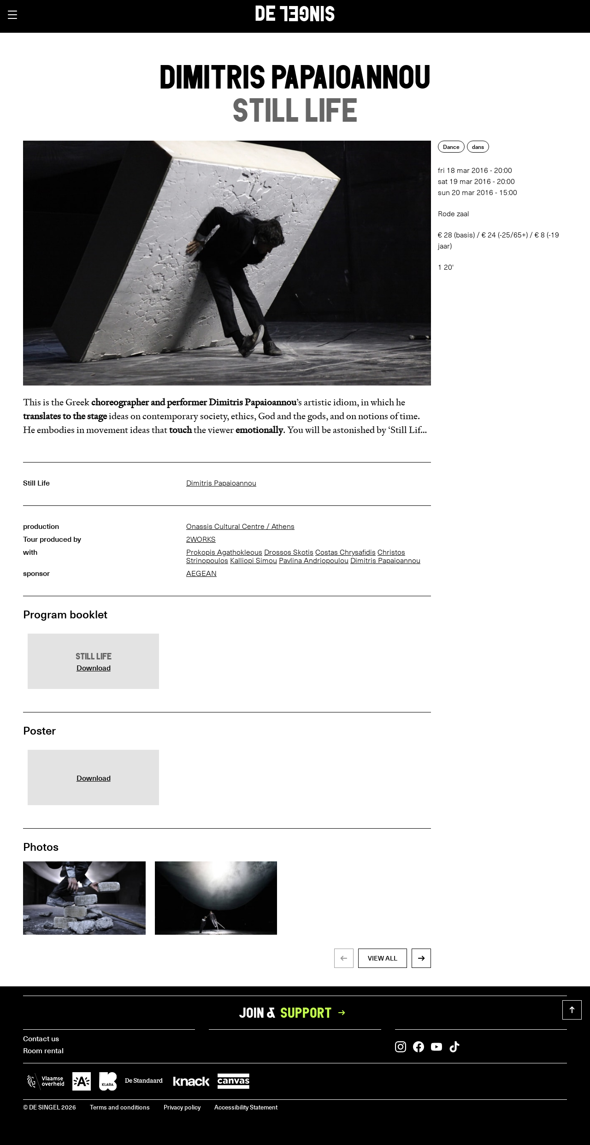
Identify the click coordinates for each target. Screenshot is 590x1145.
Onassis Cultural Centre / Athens (240, 526)
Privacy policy (182, 1107)
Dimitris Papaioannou (221, 483)
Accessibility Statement (245, 1107)
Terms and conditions (120, 1107)
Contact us (41, 1038)
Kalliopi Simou (253, 560)
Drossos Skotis (288, 552)
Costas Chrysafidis (345, 552)
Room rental (43, 1050)
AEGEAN (201, 573)
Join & (295, 1012)
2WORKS (201, 539)
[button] (12, 14)
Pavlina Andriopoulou (313, 560)
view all (382, 958)
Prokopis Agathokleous (224, 552)
